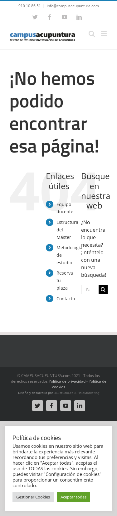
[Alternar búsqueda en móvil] (92, 33)
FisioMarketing (88, 392)
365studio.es (63, 392)
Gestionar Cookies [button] (33, 497)
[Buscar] (103, 289)
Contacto (65, 299)
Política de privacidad (67, 381)
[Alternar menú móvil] (104, 33)
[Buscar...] (90, 289)
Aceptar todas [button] (73, 497)
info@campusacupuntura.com (73, 5)
